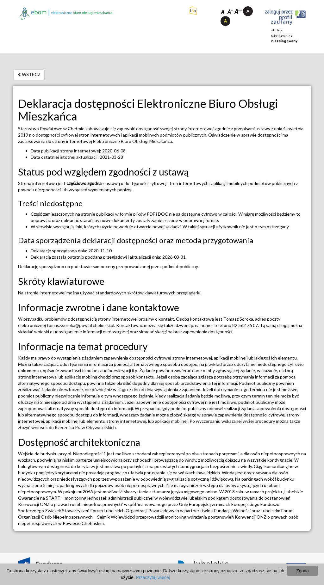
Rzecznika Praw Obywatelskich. (86, 427)
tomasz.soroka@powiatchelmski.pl (80, 325)
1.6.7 (22, 19)
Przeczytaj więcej (153, 577)
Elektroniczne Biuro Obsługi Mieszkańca (132, 141)
